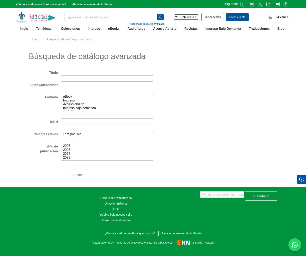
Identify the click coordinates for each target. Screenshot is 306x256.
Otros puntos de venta (116, 220)
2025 (107, 150)
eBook (107, 97)
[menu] (153, 28)
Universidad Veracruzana (116, 198)
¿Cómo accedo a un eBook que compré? (41, 4)
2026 (107, 146)
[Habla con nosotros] (294, 244)
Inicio (36, 39)
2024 (107, 154)
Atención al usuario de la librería (92, 4)
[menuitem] (24, 29)
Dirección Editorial (116, 203)
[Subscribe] (261, 196)
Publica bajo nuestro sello (116, 214)
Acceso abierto (107, 104)
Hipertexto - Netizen (193, 242)
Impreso (107, 100)
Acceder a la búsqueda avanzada (146, 24)
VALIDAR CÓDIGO (186, 16)
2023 (107, 158)
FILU (116, 209)
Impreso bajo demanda (107, 108)
